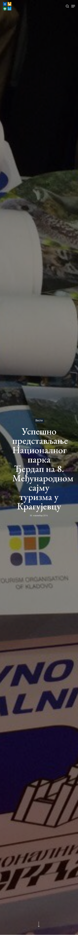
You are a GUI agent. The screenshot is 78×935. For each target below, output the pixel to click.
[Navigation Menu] (73, 6)
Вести (39, 420)
